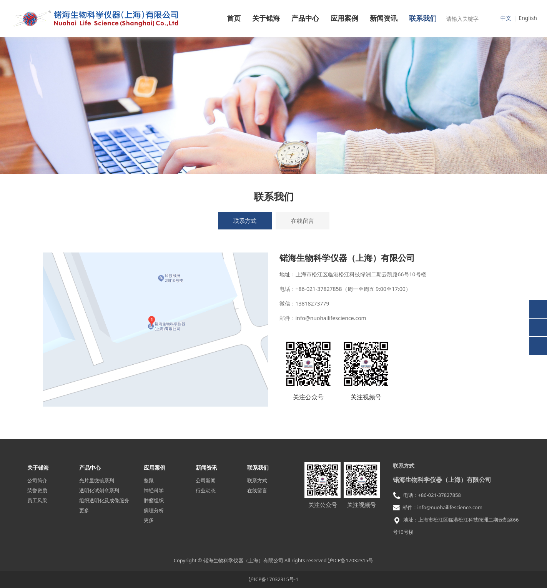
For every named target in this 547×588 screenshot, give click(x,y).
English (528, 18)
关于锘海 (266, 18)
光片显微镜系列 (96, 480)
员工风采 (37, 500)
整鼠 (149, 480)
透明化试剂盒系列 (99, 490)
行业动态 (206, 490)
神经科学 (154, 490)
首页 (234, 18)
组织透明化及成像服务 (104, 500)
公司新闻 (206, 480)
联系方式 (244, 220)
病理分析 (154, 510)
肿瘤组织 (154, 500)
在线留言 (302, 220)
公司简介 (37, 480)
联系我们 (423, 18)
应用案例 (344, 18)
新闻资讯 (383, 18)
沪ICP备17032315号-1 (274, 579)
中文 (505, 18)
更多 (84, 510)
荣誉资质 (37, 490)
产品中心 (305, 18)
